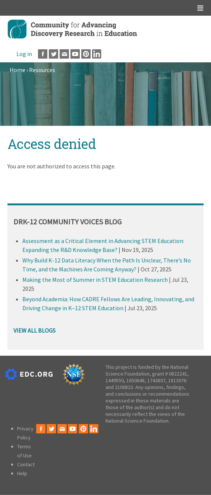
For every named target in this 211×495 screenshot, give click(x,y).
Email (64, 54)
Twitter (53, 54)
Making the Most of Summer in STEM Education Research (95, 279)
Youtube (75, 54)
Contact (26, 464)
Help (22, 473)
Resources (42, 70)
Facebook (42, 54)
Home (17, 70)
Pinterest (86, 54)
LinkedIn (96, 54)
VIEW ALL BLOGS (34, 330)
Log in (24, 53)
